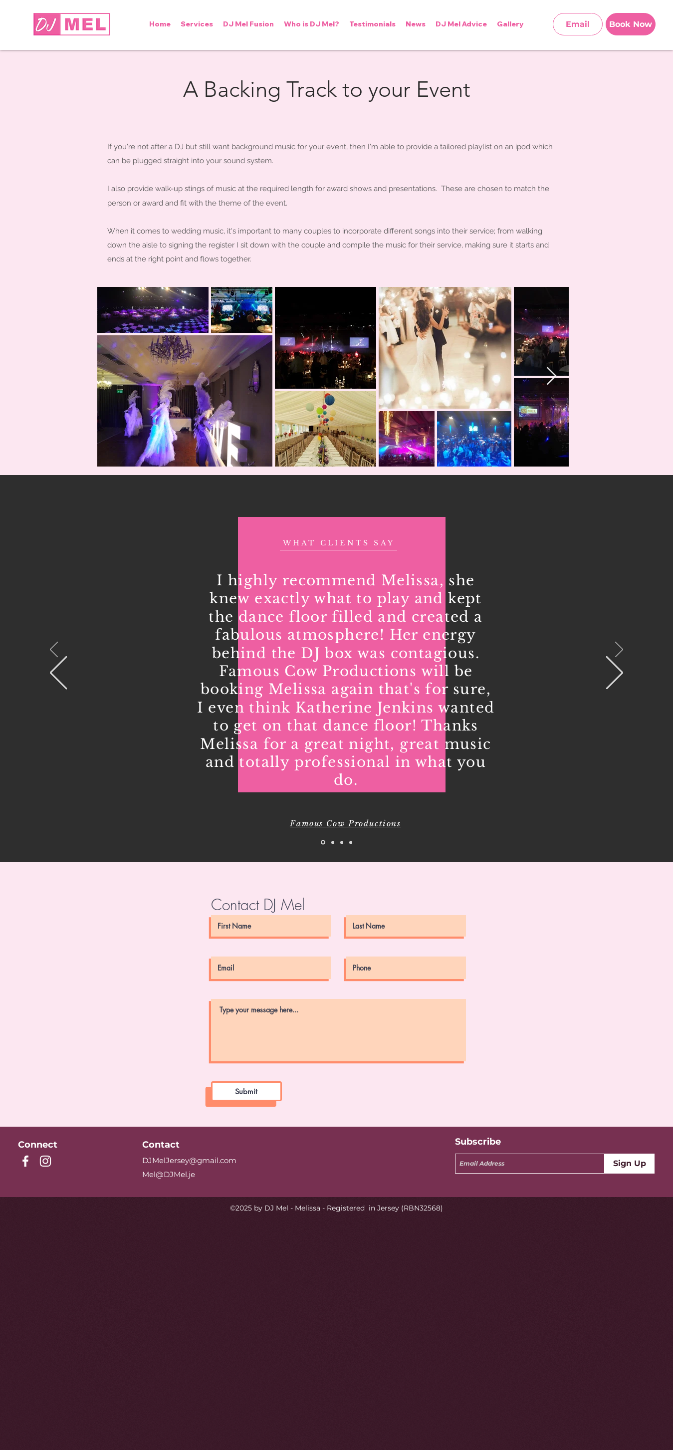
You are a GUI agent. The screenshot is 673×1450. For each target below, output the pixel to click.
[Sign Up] (630, 1164)
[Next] (619, 650)
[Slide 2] (332, 842)
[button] (461, 23)
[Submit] (246, 1091)
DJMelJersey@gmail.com (189, 1160)
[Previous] (54, 650)
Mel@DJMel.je (168, 1174)
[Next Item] (551, 376)
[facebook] (25, 1161)
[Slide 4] (350, 842)
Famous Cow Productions (345, 823)
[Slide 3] (341, 842)
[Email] (578, 24)
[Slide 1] (323, 842)
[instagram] (45, 1161)
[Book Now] (631, 24)
